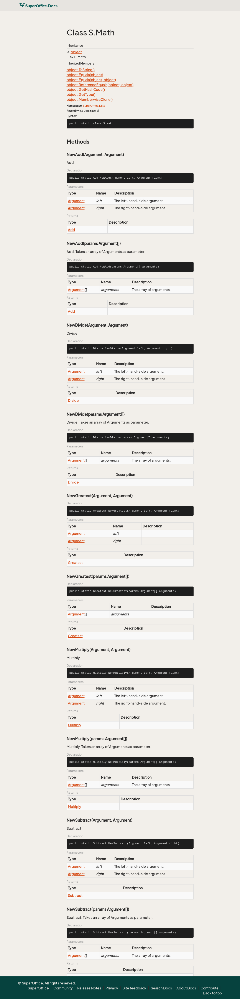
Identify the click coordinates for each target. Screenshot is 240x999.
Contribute (210, 988)
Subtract (75, 895)
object (76, 52)
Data (102, 105)
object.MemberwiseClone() (90, 99)
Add (71, 230)
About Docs (186, 988)
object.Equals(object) (85, 75)
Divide (73, 400)
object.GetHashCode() (86, 89)
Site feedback (134, 988)
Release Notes (89, 988)
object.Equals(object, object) (91, 80)
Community (63, 988)
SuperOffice (90, 105)
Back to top (212, 993)
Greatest (75, 562)
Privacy (112, 988)
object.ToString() (81, 70)
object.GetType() (81, 94)
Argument (76, 201)
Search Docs (161, 988)
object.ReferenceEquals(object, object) (100, 85)
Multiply (74, 725)
